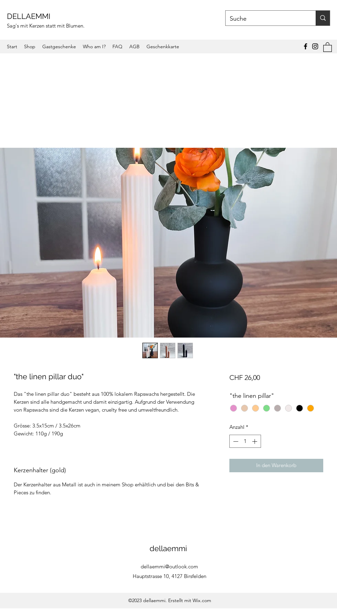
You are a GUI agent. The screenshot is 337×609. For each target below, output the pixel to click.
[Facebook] (305, 46)
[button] (327, 47)
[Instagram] (315, 46)
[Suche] (265, 19)
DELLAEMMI (29, 16)
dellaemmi (169, 548)
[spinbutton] (245, 441)
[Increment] (255, 441)
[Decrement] (235, 441)
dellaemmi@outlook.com (169, 566)
